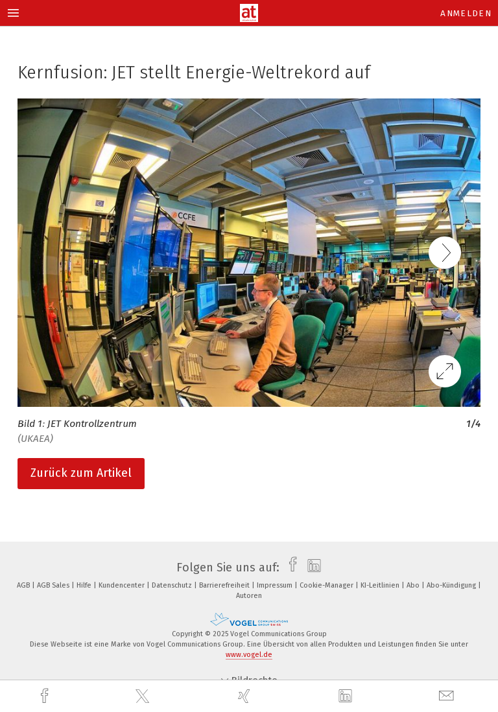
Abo (414, 585)
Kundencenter (123, 585)
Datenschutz (173, 585)
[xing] (246, 696)
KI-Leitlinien (381, 585)
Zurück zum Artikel (81, 473)
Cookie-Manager (327, 585)
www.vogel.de (249, 654)
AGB (24, 585)
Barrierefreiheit (225, 585)
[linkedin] (347, 696)
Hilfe (85, 585)
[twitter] (144, 696)
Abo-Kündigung (452, 585)
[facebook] (46, 696)
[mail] (448, 696)
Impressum (275, 585)
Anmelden (466, 13)
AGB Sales (54, 585)
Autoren (249, 595)
